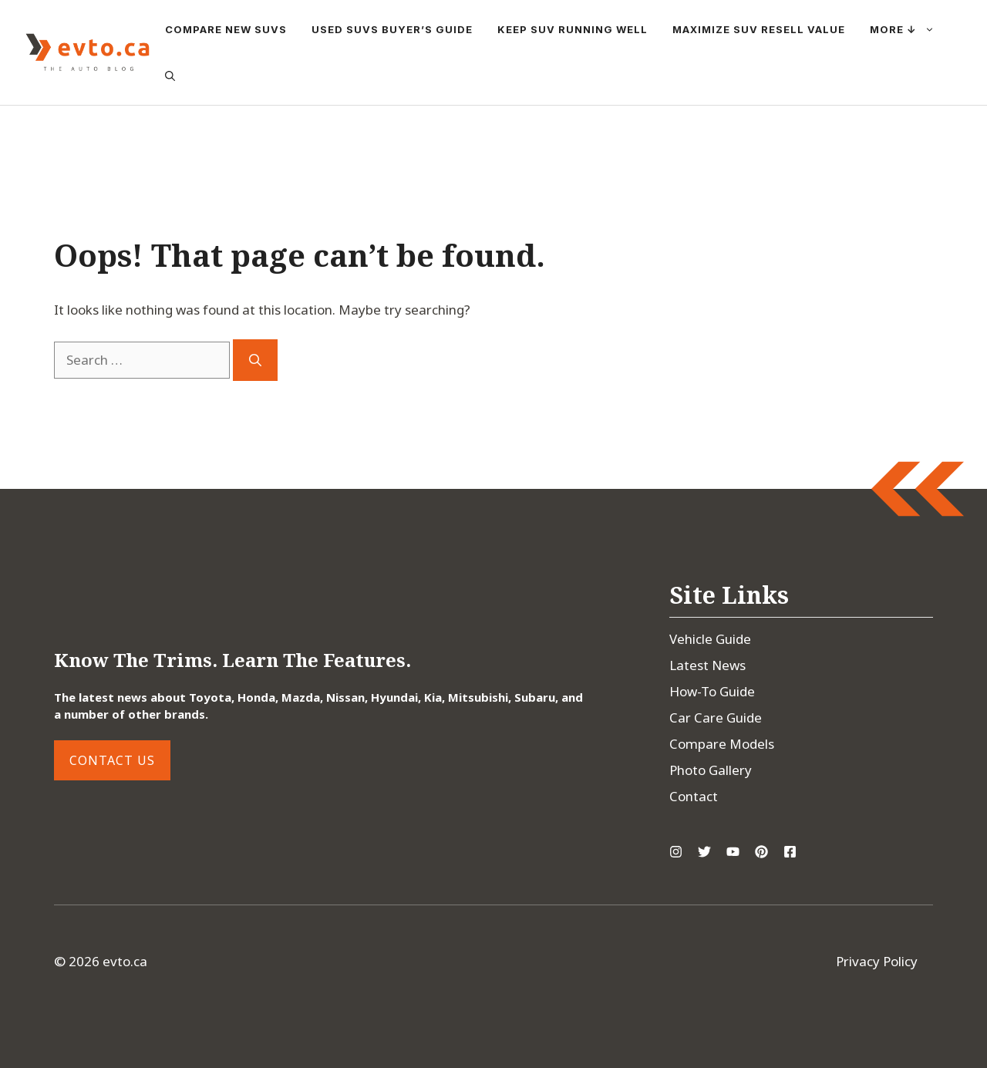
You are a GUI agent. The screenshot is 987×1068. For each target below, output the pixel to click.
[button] (170, 75)
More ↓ (908, 29)
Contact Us (112, 760)
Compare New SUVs (226, 29)
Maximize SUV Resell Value (758, 29)
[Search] (255, 360)
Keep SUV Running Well (572, 29)
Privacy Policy (877, 961)
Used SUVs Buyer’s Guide (392, 29)
